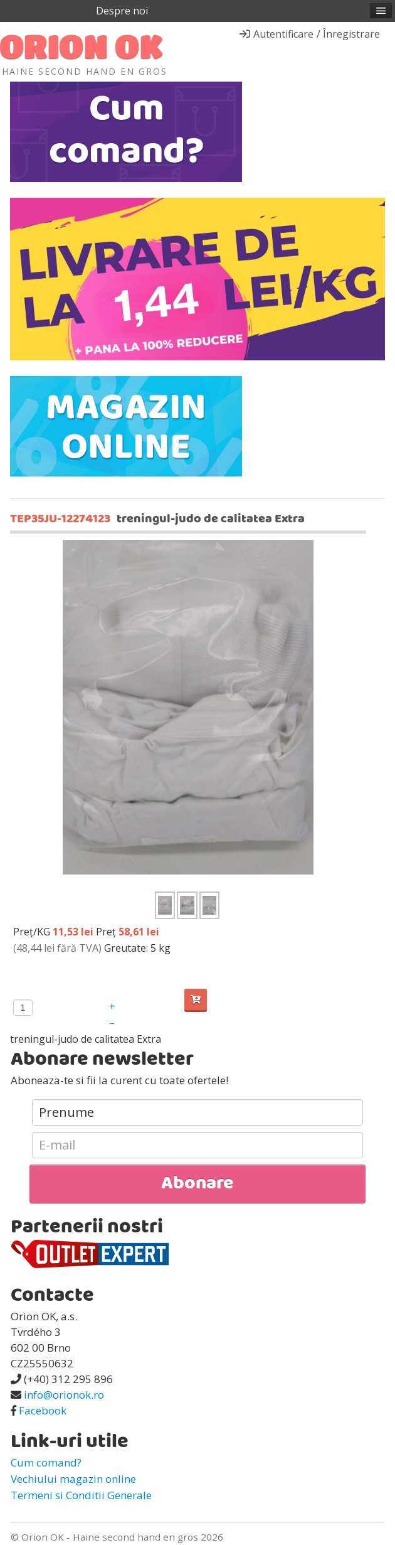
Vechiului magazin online (73, 1479)
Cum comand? (46, 1462)
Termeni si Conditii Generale (81, 1495)
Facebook (42, 1410)
